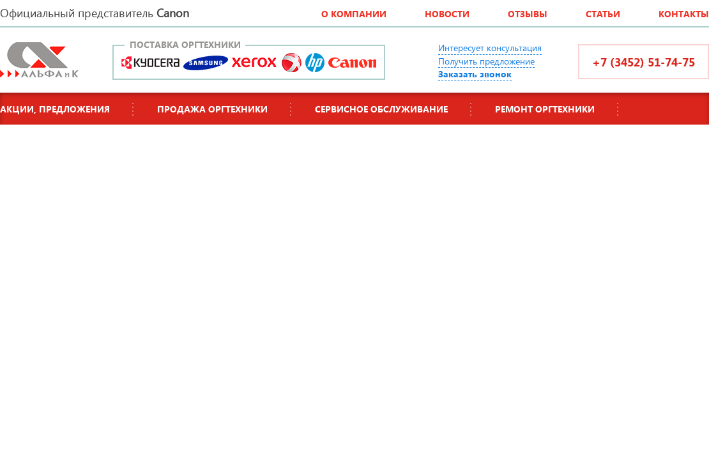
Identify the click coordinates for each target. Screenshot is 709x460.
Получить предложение (486, 61)
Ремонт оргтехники (545, 109)
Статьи (603, 14)
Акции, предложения (55, 109)
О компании (353, 14)
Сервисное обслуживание (381, 109)
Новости (447, 14)
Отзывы (527, 14)
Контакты (684, 14)
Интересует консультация (490, 48)
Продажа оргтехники (212, 109)
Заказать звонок (475, 74)
